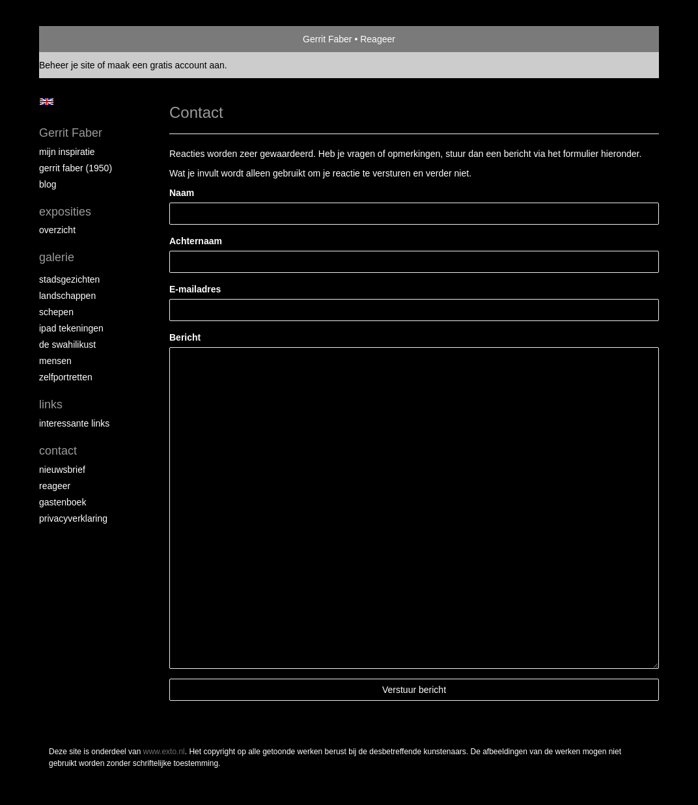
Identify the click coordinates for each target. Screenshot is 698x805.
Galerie (56, 257)
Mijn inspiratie (67, 152)
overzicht (57, 230)
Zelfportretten (65, 377)
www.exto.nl (164, 751)
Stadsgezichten (69, 279)
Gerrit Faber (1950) (75, 168)
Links (51, 404)
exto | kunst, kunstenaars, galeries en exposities (76, 39)
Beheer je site (67, 65)
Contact (58, 450)
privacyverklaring (73, 518)
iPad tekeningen (71, 328)
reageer (54, 486)
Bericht (185, 337)
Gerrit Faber (327, 39)
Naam (181, 193)
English (46, 102)
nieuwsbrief (62, 469)
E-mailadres (195, 289)
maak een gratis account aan (166, 65)
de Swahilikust (67, 344)
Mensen (55, 361)
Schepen (56, 312)
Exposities (65, 211)
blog (47, 184)
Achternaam (195, 241)
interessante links (74, 423)
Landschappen (67, 295)
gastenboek (62, 502)
